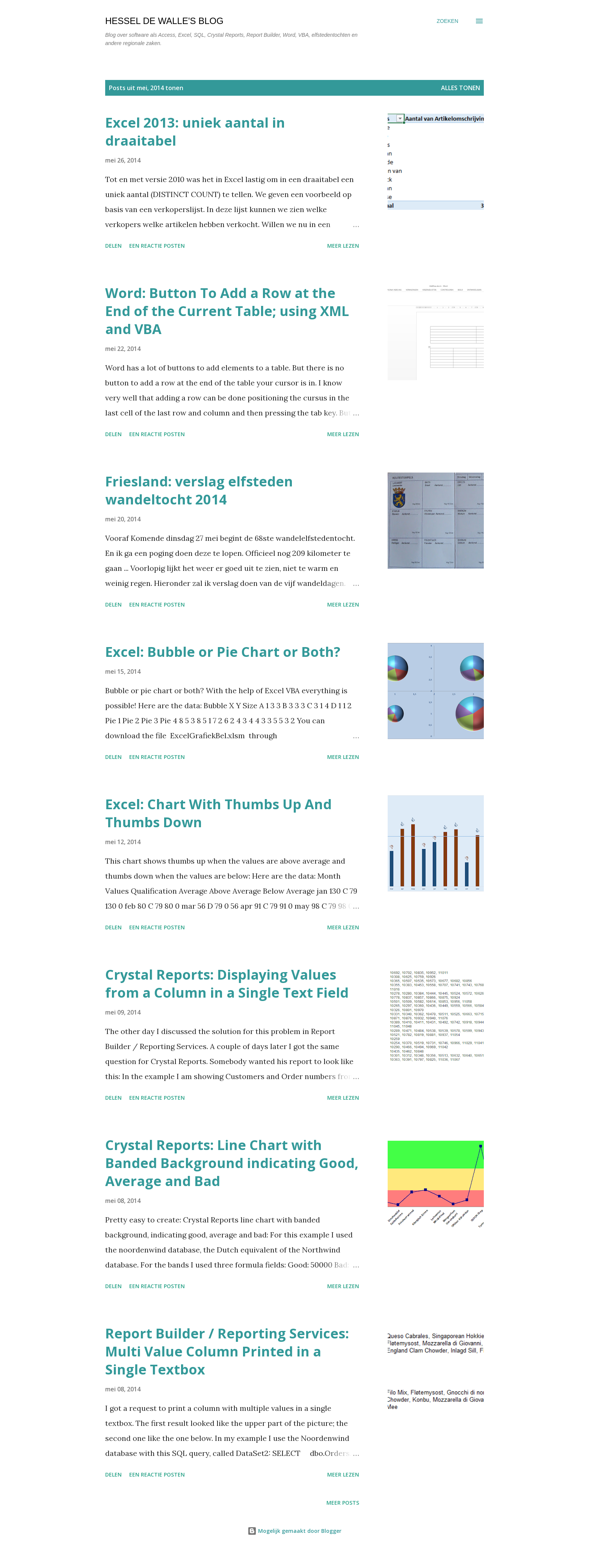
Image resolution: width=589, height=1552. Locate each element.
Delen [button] (113, 245)
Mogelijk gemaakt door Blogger (294, 1530)
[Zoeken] (447, 21)
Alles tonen (460, 88)
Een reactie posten (157, 245)
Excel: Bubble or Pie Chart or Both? (222, 652)
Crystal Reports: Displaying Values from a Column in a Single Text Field (227, 983)
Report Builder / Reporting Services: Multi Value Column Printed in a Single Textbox (227, 1351)
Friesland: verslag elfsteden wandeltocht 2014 (199, 490)
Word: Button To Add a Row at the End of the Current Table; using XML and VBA (227, 311)
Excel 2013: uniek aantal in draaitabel (195, 131)
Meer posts (342, 1502)
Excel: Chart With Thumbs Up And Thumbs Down (218, 813)
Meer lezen (343, 245)
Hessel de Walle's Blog (164, 21)
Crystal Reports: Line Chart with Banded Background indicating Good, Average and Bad (231, 1163)
